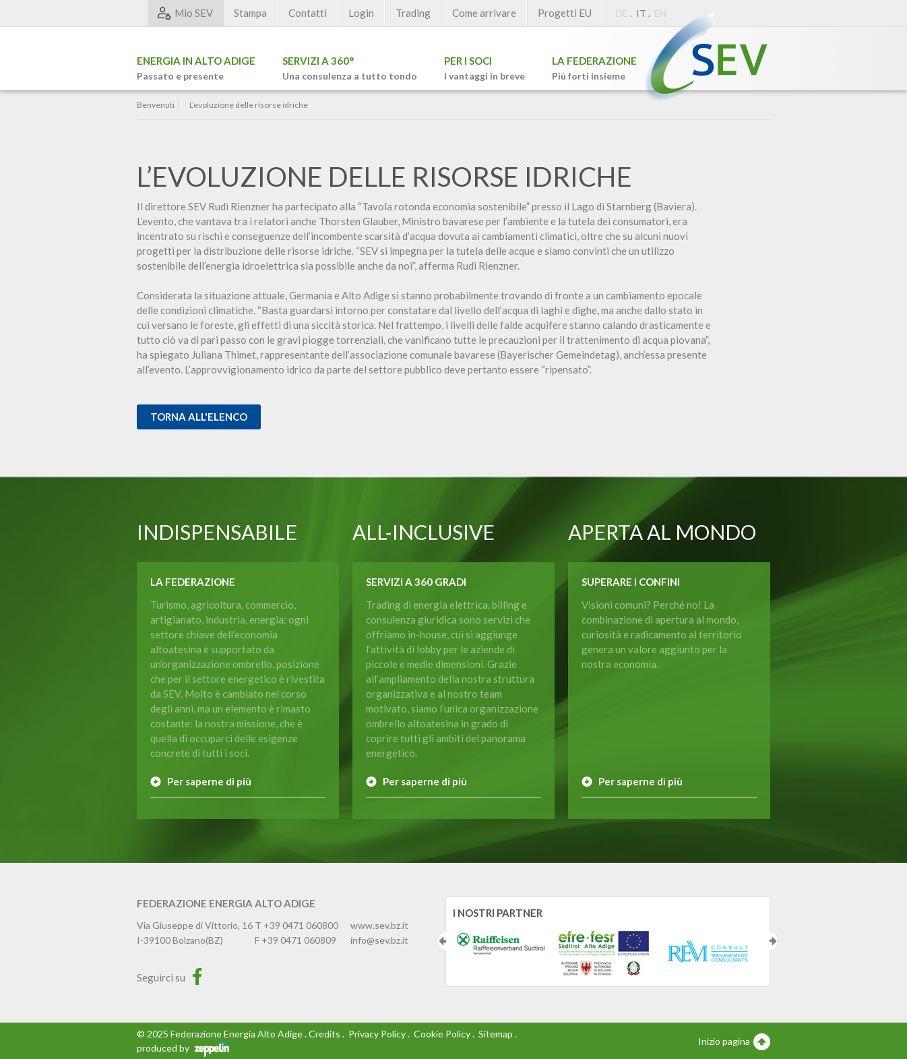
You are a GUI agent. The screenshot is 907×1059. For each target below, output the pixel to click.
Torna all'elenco (198, 417)
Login (361, 13)
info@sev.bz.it (379, 940)
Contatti (307, 13)
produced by (183, 1048)
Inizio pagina (734, 1040)
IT (641, 13)
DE (622, 13)
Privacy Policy (377, 1033)
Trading (413, 13)
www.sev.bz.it (379, 925)
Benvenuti (156, 105)
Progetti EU (565, 13)
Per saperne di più (209, 781)
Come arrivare (484, 13)
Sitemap (495, 1033)
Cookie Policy (442, 1033)
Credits (324, 1033)
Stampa (250, 13)
